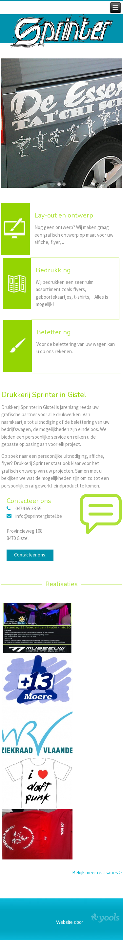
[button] (59, 184)
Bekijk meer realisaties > (97, 872)
